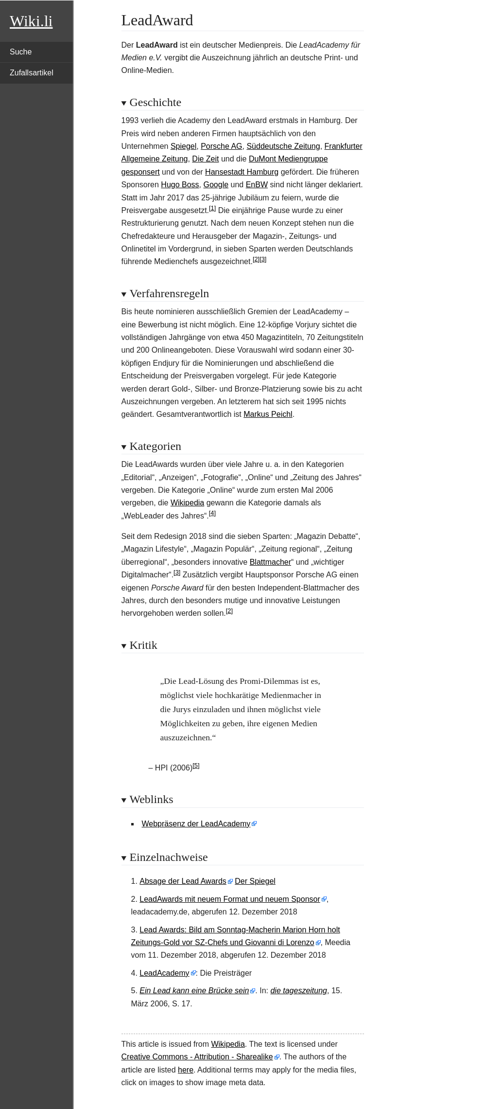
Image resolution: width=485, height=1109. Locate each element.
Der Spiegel (255, 881)
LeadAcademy (164, 973)
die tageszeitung (298, 990)
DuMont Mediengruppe (288, 159)
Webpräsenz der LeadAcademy (196, 824)
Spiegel (183, 146)
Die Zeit (205, 159)
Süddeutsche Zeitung (283, 146)
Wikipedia (187, 503)
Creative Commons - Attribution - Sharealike (197, 1057)
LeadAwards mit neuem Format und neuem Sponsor (229, 899)
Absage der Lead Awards (182, 881)
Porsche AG (221, 146)
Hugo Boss (180, 184)
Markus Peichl (267, 414)
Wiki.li (31, 21)
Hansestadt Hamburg (241, 172)
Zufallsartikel (31, 73)
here (185, 1070)
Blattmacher (270, 562)
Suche (21, 52)
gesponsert (140, 172)
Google (216, 184)
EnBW (257, 184)
